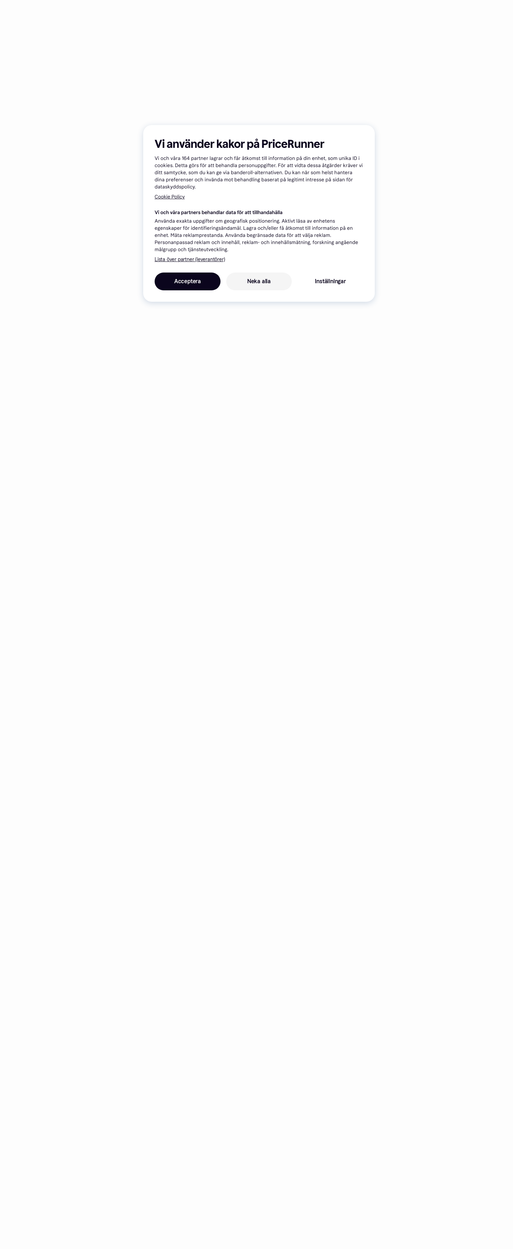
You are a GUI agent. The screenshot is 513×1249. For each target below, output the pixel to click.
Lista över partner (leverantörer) (190, 259)
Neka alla (259, 281)
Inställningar (330, 281)
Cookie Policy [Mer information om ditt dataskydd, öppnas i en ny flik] (170, 197)
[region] (259, 213)
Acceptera (187, 281)
